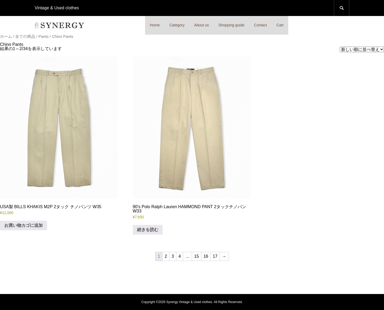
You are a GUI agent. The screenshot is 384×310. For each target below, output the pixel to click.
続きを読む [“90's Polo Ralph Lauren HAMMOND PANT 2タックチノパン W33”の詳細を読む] (147, 229)
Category (177, 25)
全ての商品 (25, 36)
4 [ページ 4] (179, 256)
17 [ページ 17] (215, 256)
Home (155, 25)
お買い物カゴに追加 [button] (23, 225)
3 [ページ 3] (172, 256)
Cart (280, 25)
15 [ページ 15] (196, 256)
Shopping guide (231, 25)
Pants (44, 36)
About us (201, 25)
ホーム (6, 36)
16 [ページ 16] (205, 256)
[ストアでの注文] (362, 49)
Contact (260, 25)
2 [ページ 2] (166, 256)
